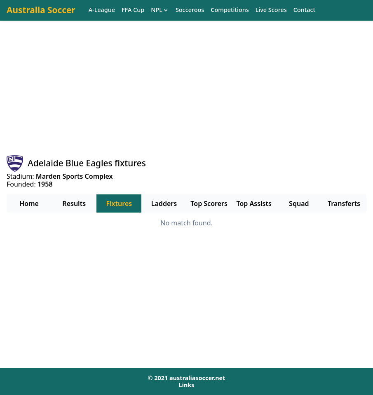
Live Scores (271, 10)
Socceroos (190, 10)
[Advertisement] (186, 95)
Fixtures (119, 203)
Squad (299, 203)
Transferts (344, 203)
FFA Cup (133, 10)
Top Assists (254, 203)
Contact (304, 10)
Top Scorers (209, 203)
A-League (102, 10)
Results (74, 203)
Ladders (164, 203)
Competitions (230, 10)
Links (187, 385)
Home (29, 203)
